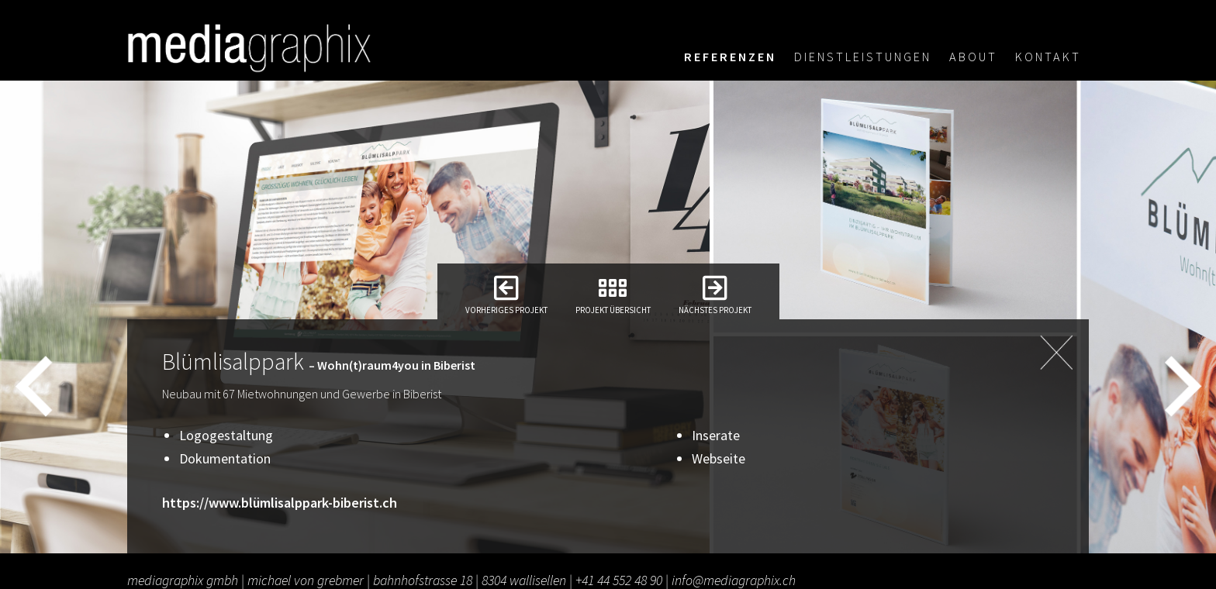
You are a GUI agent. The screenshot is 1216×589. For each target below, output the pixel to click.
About (973, 56)
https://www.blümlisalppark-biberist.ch (279, 503)
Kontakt (1048, 56)
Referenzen (730, 56)
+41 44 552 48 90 (618, 580)
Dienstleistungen (862, 56)
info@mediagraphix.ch (734, 580)
